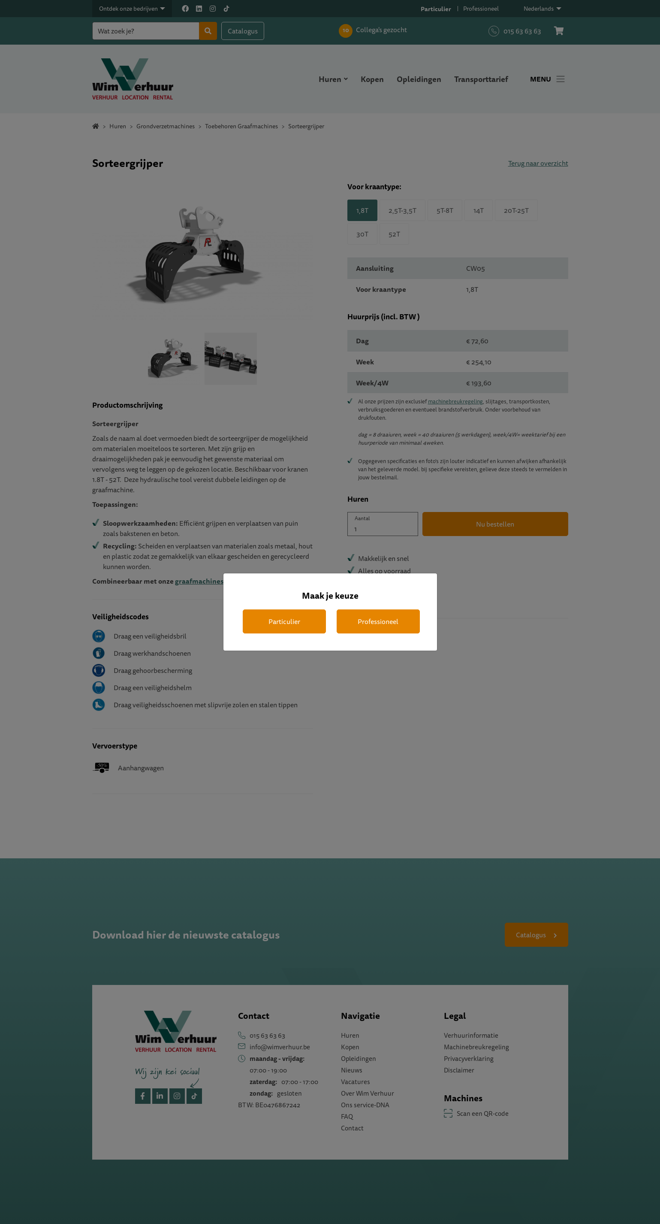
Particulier (284, 621)
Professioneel (378, 621)
